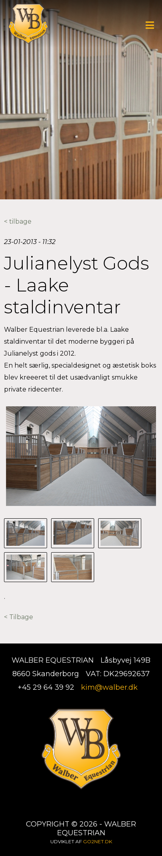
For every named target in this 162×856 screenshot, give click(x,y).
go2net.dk (97, 841)
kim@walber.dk (109, 687)
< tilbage (18, 221)
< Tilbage (18, 617)
